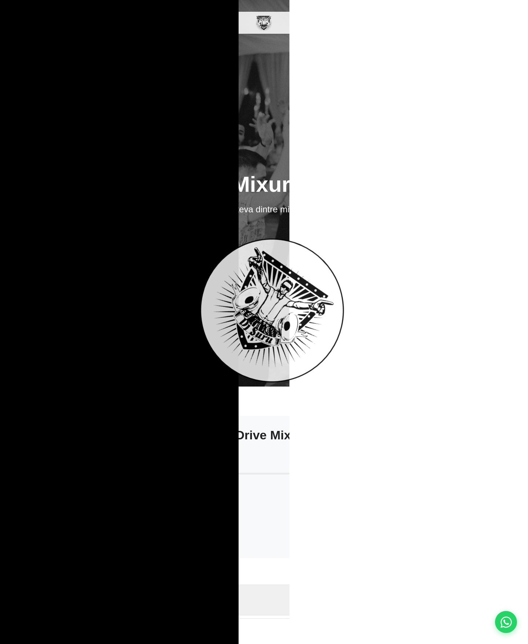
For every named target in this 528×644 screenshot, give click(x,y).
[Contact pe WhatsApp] (506, 622)
